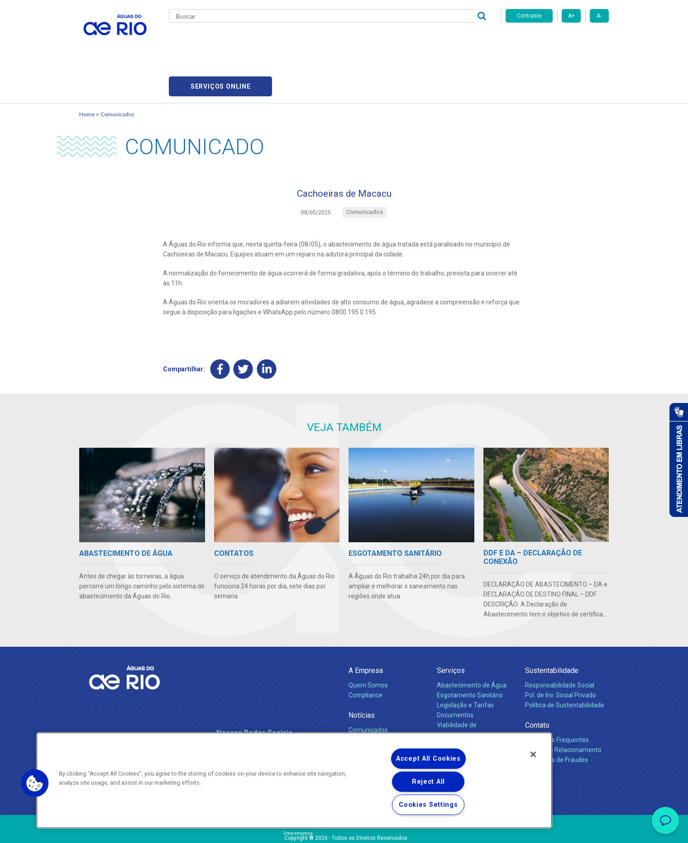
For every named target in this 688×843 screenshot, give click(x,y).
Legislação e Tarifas (465, 665)
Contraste (529, 16)
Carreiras (354, 40)
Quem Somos (368, 645)
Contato (537, 685)
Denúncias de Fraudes (556, 720)
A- (599, 16)
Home (87, 70)
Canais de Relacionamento (563, 710)
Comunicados (117, 70)
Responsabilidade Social (559, 645)
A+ (571, 16)
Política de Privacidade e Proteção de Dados (344, 829)
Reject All (428, 782)
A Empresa (366, 630)
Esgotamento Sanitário (470, 655)
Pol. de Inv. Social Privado (560, 655)
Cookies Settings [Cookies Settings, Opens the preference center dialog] (428, 805)
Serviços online (557, 41)
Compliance (365, 655)
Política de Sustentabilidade (564, 665)
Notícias (362, 675)
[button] (34, 783)
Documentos (455, 675)
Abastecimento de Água (471, 645)
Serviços (451, 630)
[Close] (533, 754)
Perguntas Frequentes (557, 700)
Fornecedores (397, 40)
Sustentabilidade (551, 630)
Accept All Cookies (428, 758)
